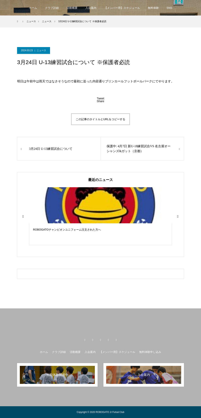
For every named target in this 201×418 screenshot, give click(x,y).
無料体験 (153, 7)
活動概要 (72, 7)
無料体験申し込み (150, 351)
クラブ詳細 (52, 7)
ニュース (41, 50)
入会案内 (90, 7)
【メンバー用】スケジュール (122, 7)
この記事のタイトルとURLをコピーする (100, 119)
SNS (169, 7)
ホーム (33, 7)
